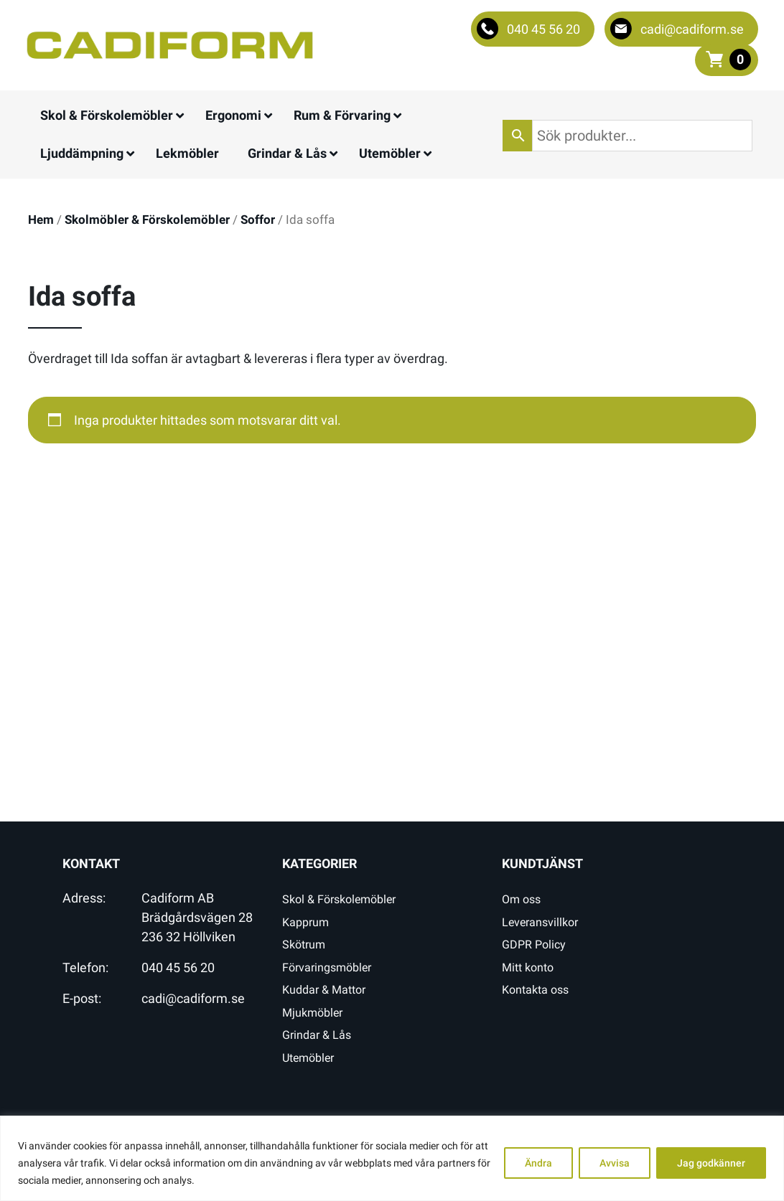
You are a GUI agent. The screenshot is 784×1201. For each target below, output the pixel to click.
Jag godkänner (711, 1163)
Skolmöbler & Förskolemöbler (147, 220)
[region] (392, 1158)
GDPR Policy (534, 944)
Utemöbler (308, 1058)
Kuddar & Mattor (323, 990)
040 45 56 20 (178, 967)
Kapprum (305, 922)
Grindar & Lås (316, 1035)
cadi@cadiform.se (193, 998)
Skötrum (303, 944)
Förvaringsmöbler (326, 967)
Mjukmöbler (312, 1012)
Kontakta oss (535, 990)
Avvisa (614, 1163)
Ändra (538, 1163)
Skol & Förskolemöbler (339, 899)
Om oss (521, 899)
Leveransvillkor (540, 922)
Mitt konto (528, 967)
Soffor (258, 220)
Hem (41, 220)
